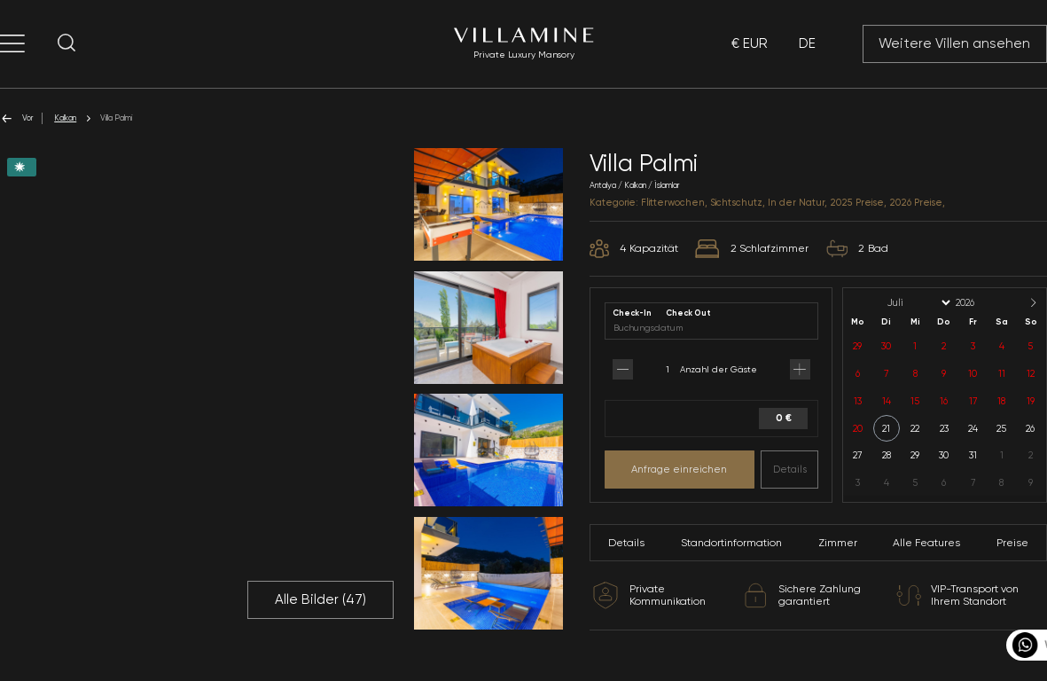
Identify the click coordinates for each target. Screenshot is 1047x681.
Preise (1012, 542)
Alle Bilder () (320, 599)
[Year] (979, 303)
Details (790, 469)
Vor (16, 118)
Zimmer (837, 542)
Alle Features (926, 542)
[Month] (917, 303)
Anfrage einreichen (679, 469)
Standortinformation (731, 542)
